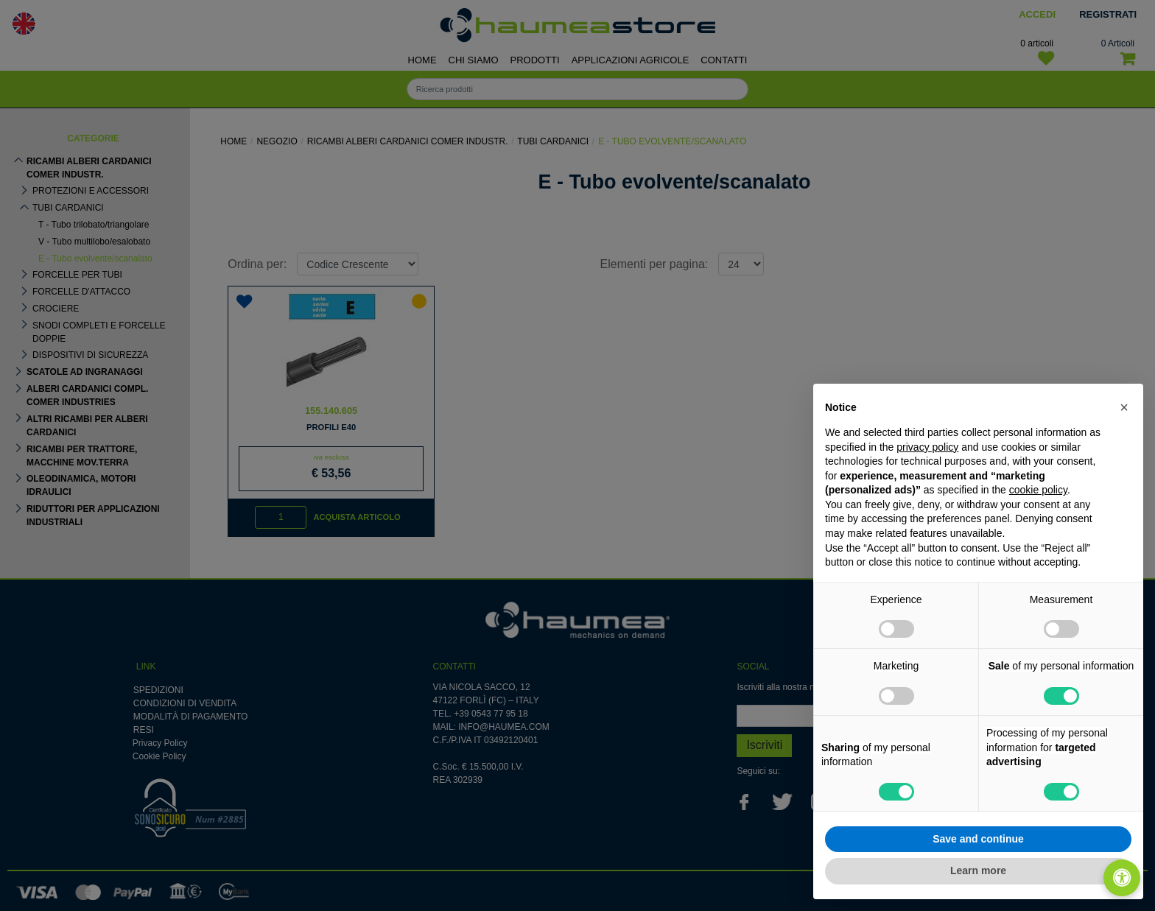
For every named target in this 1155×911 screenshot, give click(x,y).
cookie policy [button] (1038, 490)
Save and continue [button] (978, 839)
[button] (1124, 407)
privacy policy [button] (927, 447)
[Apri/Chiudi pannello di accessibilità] (1121, 877)
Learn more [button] (978, 870)
